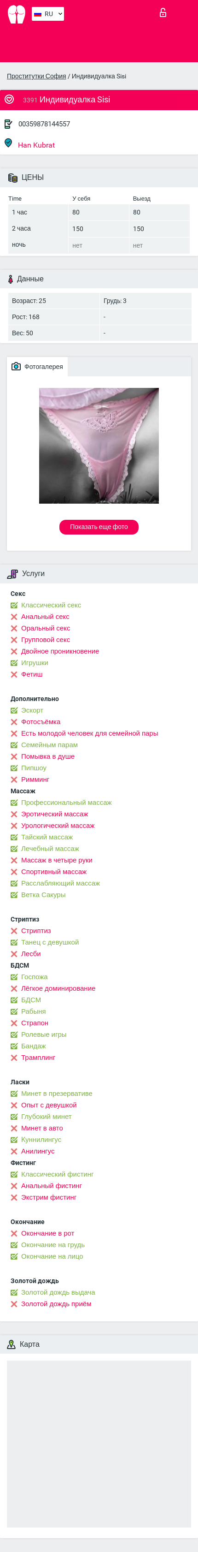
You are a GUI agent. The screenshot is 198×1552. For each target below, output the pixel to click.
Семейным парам (49, 745)
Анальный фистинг (51, 1186)
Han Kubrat (30, 143)
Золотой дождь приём (56, 1304)
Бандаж (33, 1046)
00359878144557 (44, 124)
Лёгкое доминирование (58, 988)
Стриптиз (36, 931)
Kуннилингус (41, 1140)
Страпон (34, 1023)
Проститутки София (36, 76)
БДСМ (31, 1000)
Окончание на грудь (53, 1245)
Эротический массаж (54, 814)
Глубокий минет (46, 1116)
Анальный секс (45, 616)
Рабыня (33, 1011)
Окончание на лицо (52, 1256)
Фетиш (32, 674)
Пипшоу (34, 768)
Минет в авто (42, 1128)
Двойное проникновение (60, 651)
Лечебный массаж (50, 848)
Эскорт (32, 710)
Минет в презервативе (57, 1093)
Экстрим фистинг (48, 1197)
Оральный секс (45, 628)
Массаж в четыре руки (57, 860)
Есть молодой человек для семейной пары (89, 733)
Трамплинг (38, 1057)
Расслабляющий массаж (60, 883)
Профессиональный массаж (66, 802)
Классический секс (51, 605)
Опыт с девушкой (49, 1105)
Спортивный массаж (54, 872)
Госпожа (34, 977)
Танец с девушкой (50, 942)
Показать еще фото (99, 526)
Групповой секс (45, 640)
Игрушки (34, 663)
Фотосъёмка (40, 722)
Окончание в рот (47, 1233)
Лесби (31, 954)
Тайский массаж (47, 837)
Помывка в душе (48, 756)
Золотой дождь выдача (58, 1292)
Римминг (35, 779)
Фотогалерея (37, 366)
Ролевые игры (44, 1034)
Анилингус (37, 1151)
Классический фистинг (57, 1174)
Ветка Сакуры (43, 895)
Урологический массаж (57, 825)
